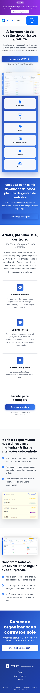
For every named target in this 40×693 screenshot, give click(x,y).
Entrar (19, 20)
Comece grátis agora (20, 217)
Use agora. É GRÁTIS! (20, 59)
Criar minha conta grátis (20, 648)
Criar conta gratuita (20, 12)
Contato (20, 680)
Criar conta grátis (31, 20)
